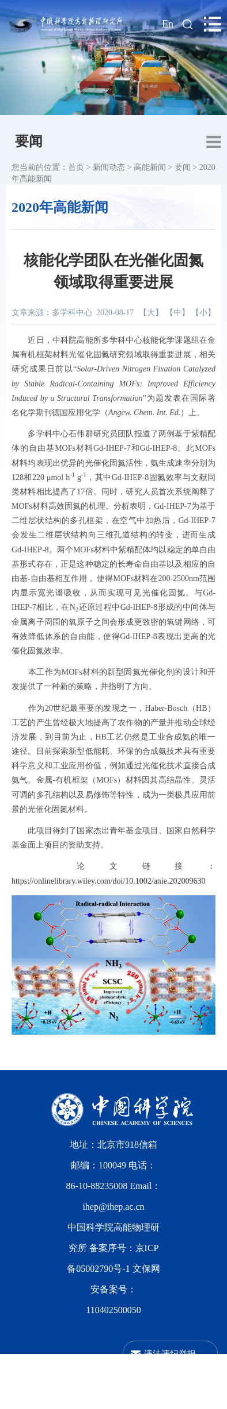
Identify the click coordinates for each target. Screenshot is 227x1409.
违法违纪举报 (170, 1353)
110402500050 (113, 1310)
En (167, 24)
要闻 (29, 141)
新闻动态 (109, 167)
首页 (76, 167)
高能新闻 (150, 167)
